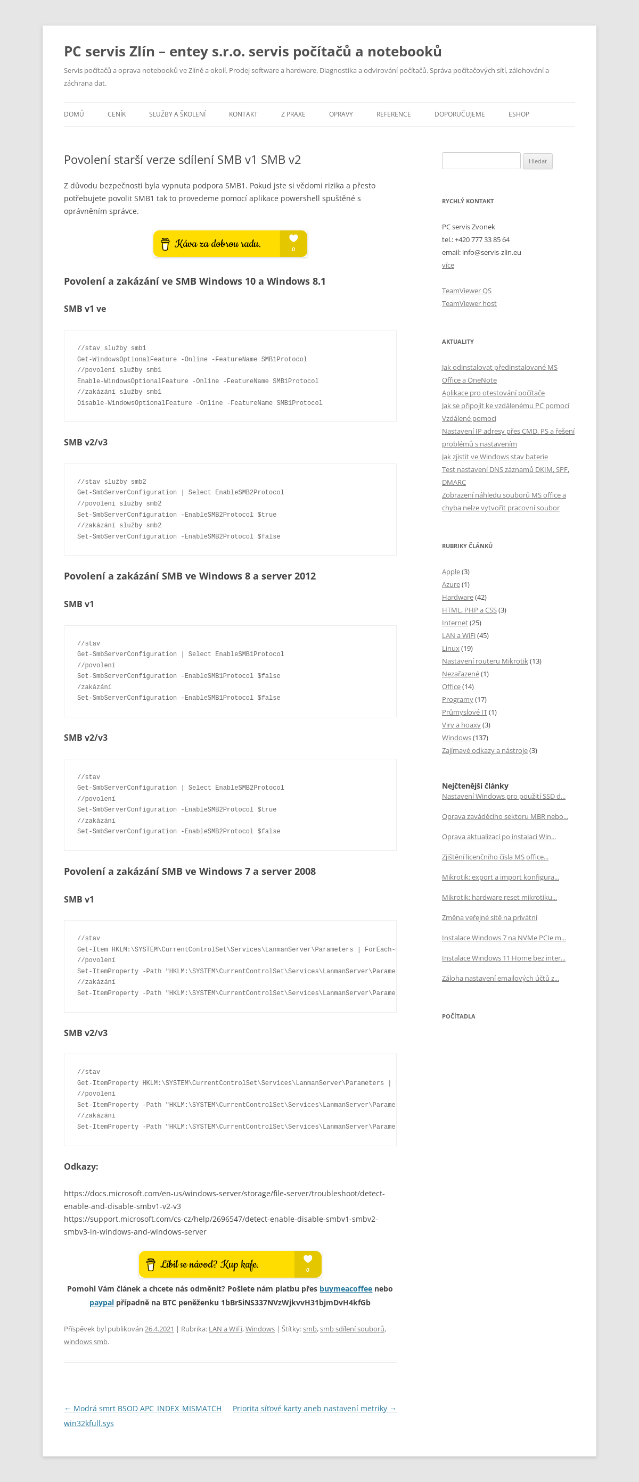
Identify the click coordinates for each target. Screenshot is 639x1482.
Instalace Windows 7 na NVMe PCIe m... (504, 937)
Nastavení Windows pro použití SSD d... (504, 796)
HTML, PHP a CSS (469, 610)
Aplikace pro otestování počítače (493, 393)
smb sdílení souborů (352, 1329)
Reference (393, 114)
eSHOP (519, 114)
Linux (451, 648)
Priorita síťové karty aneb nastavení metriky (315, 1408)
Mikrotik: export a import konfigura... (500, 877)
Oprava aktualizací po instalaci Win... (499, 836)
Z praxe (293, 114)
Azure (451, 584)
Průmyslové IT (464, 712)
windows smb (86, 1341)
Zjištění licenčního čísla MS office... (495, 857)
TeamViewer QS (466, 290)
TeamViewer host (469, 303)
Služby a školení (177, 114)
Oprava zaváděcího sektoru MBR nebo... (505, 816)
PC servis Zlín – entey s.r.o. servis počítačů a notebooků (253, 51)
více (448, 265)
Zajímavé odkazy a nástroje (485, 750)
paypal (101, 1302)
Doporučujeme (460, 114)
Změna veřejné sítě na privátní (489, 917)
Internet (455, 622)
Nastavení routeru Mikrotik (485, 661)
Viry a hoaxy (461, 725)
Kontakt (243, 114)
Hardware (457, 597)
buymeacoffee (346, 1289)
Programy (457, 699)
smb (310, 1329)
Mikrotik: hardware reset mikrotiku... (499, 897)
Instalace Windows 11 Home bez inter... (504, 958)
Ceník (117, 114)
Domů (74, 114)
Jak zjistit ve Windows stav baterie (495, 456)
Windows (260, 1329)
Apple (451, 571)
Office (451, 686)
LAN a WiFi (225, 1329)
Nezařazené (460, 673)
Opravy (341, 114)
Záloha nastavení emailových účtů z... (500, 978)
